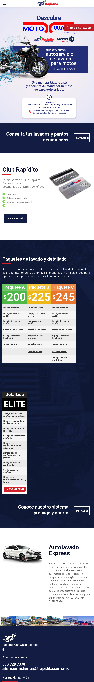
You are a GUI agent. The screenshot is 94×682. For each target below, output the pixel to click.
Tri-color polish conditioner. (59, 359)
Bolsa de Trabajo (79, 28)
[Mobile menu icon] (4, 3)
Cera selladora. (35, 351)
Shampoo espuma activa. (12, 315)
